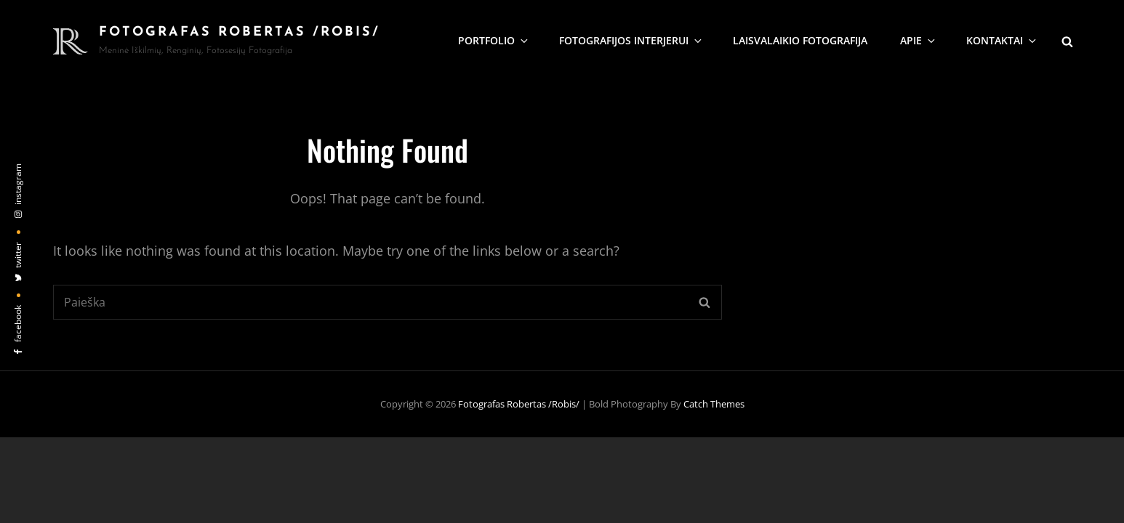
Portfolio (494, 40)
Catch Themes (713, 403)
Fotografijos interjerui (631, 40)
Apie (918, 40)
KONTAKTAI (1002, 40)
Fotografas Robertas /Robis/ (239, 32)
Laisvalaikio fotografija (800, 40)
